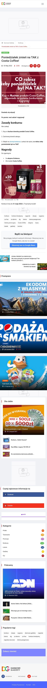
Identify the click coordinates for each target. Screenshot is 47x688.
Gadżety (5, 551)
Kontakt (28, 685)
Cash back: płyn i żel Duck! (10, 384)
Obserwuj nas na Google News (23, 245)
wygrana (41, 216)
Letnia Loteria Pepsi (8, 347)
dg (20, 219)
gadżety (12, 226)
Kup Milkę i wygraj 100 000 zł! (20, 447)
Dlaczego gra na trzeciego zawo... (22, 611)
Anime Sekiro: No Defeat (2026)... (22, 604)
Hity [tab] (23, 514)
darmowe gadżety (30, 633)
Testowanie (6, 534)
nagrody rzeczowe (9, 640)
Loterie (5, 306)
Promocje (6, 539)
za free (6, 219)
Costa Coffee (22, 223)
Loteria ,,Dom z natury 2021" (11, 309)
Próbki (5, 380)
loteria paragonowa (35, 219)
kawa (37, 223)
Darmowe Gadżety (8, 43)
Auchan (20, 226)
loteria (25, 219)
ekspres (30, 223)
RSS (34, 685)
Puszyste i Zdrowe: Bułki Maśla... (21, 618)
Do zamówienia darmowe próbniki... (22, 454)
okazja (34, 216)
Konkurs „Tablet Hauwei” (19, 440)
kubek (6, 226)
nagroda (27, 216)
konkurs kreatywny (17, 216)
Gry (4, 555)
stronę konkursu (15, 142)
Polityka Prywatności (18, 685)
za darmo (14, 219)
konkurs (6, 216)
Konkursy (20, 43)
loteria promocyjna (10, 223)
